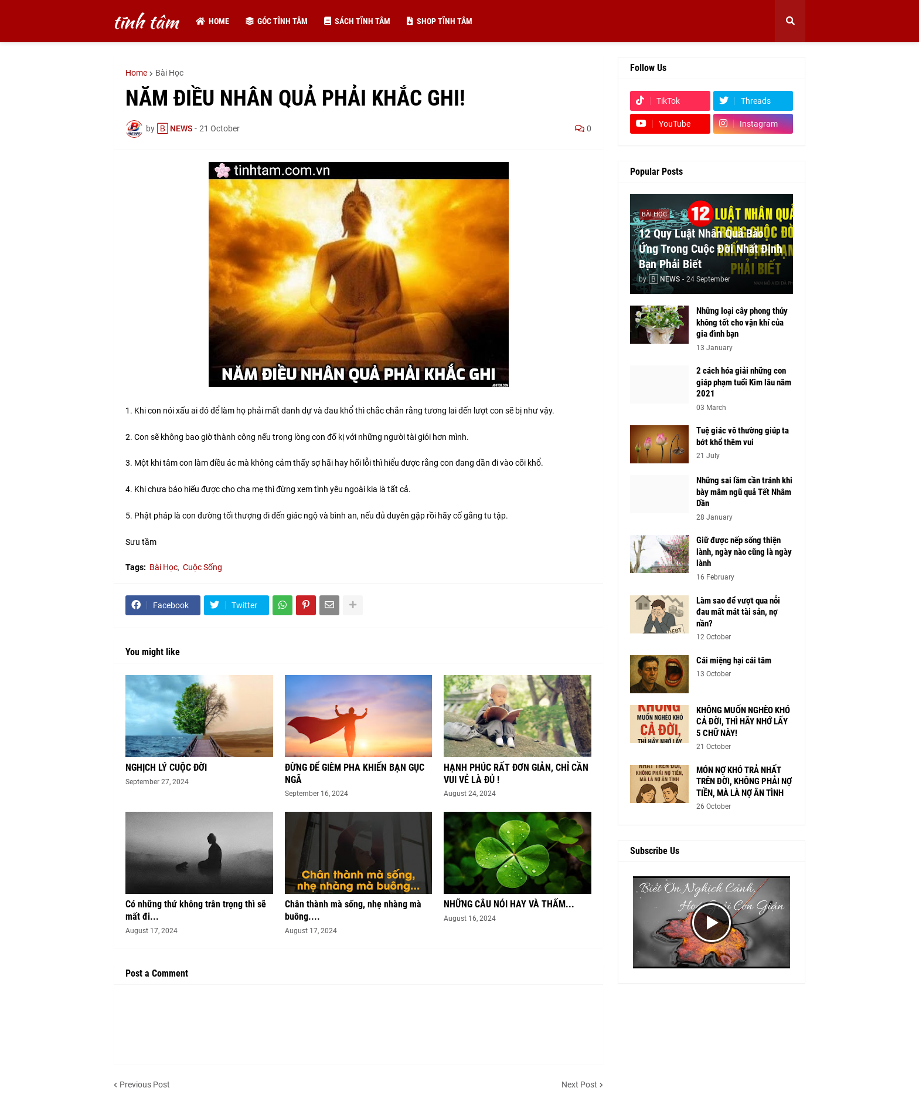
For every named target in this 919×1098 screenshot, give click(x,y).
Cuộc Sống (202, 567)
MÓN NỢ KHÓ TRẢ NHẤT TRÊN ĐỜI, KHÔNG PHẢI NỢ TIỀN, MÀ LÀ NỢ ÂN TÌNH (744, 781)
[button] (790, 21)
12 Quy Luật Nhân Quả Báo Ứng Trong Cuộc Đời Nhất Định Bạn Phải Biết (710, 248)
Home (136, 73)
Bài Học (169, 73)
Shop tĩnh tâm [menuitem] (439, 21)
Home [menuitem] (212, 21)
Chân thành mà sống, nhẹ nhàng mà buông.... (353, 910)
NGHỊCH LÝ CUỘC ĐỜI (166, 767)
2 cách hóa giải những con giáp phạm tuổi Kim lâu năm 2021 (743, 382)
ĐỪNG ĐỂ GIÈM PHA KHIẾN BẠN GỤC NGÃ (354, 773)
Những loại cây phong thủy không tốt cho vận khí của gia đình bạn (742, 322)
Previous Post (145, 1084)
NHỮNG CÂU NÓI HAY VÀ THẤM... (509, 904)
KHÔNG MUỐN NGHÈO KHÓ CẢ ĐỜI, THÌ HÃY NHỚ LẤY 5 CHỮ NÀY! (743, 721)
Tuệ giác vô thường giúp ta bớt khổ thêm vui (742, 436)
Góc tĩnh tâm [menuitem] (277, 21)
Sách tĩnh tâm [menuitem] (357, 21)
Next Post (579, 1084)
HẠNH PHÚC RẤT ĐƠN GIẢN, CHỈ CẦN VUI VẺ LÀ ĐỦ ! (516, 773)
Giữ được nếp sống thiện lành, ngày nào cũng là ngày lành (744, 551)
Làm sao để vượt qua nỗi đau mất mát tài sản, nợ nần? (738, 612)
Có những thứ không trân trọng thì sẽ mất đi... (195, 910)
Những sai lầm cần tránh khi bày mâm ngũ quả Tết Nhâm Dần (744, 492)
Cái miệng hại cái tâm (733, 660)
